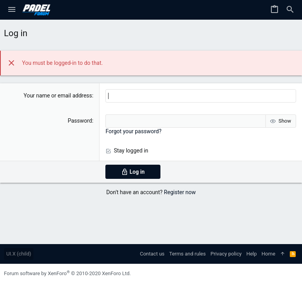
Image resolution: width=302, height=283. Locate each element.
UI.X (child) (18, 254)
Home (268, 254)
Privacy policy (225, 254)
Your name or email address (58, 95)
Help (251, 254)
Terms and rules (187, 254)
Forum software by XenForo (67, 273)
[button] (12, 10)
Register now (180, 192)
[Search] (290, 10)
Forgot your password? (133, 131)
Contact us (152, 254)
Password (80, 121)
